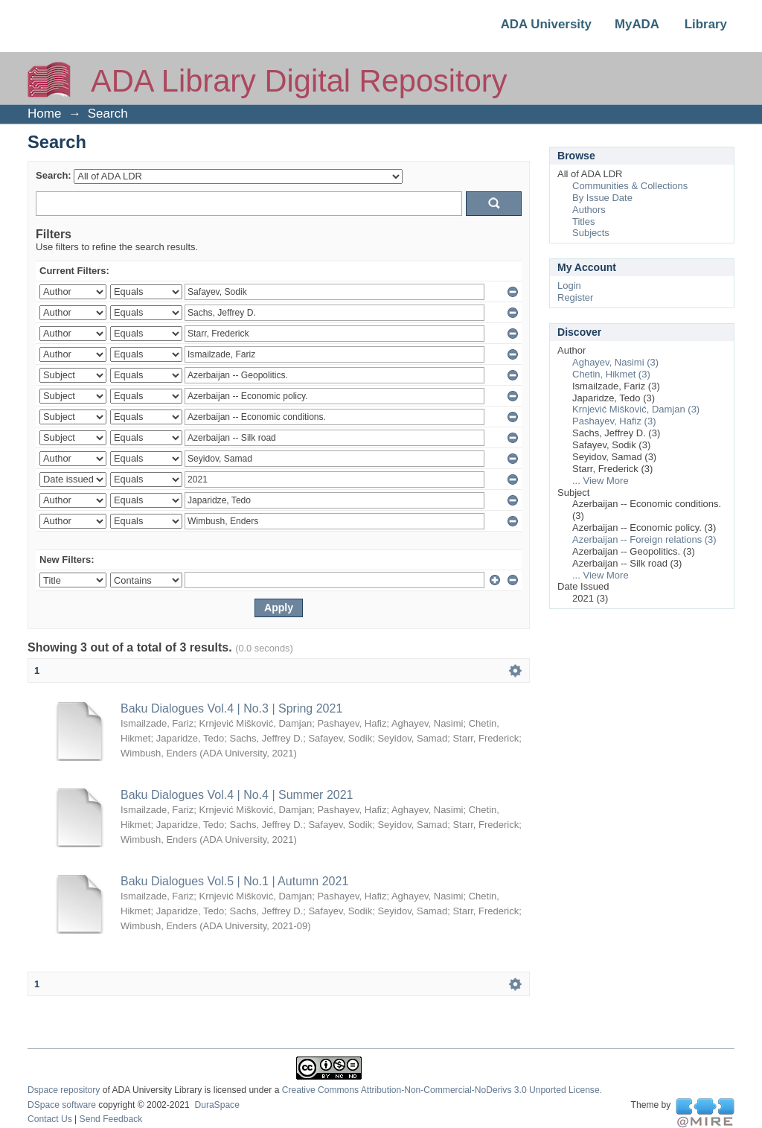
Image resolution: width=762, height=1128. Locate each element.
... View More (600, 480)
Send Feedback (111, 1119)
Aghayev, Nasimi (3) (615, 362)
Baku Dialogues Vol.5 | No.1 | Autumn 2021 (234, 881)
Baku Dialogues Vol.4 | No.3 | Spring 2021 (231, 708)
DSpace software (62, 1105)
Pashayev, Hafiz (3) (614, 421)
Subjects (590, 232)
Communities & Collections (630, 185)
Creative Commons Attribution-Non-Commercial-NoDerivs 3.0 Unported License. (442, 1090)
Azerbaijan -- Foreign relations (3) (644, 539)
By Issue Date (602, 197)
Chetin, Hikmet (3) (611, 374)
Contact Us (50, 1119)
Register (575, 297)
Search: (53, 175)
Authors (589, 209)
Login (569, 285)
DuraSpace (216, 1105)
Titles (583, 221)
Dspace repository (64, 1090)
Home (44, 113)
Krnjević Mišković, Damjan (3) (635, 409)
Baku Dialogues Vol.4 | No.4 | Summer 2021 (237, 794)
